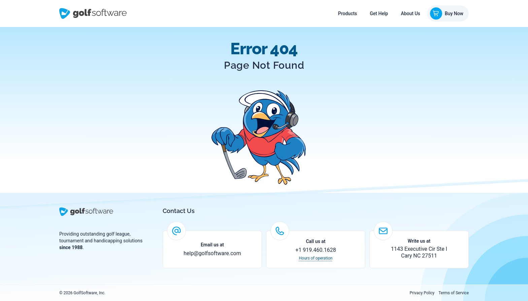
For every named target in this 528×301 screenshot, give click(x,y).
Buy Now (446, 13)
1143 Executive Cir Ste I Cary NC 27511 (419, 252)
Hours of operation (316, 258)
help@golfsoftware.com (212, 253)
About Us (410, 13)
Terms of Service (453, 293)
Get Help (379, 13)
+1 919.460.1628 (315, 250)
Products (347, 13)
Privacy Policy (421, 293)
